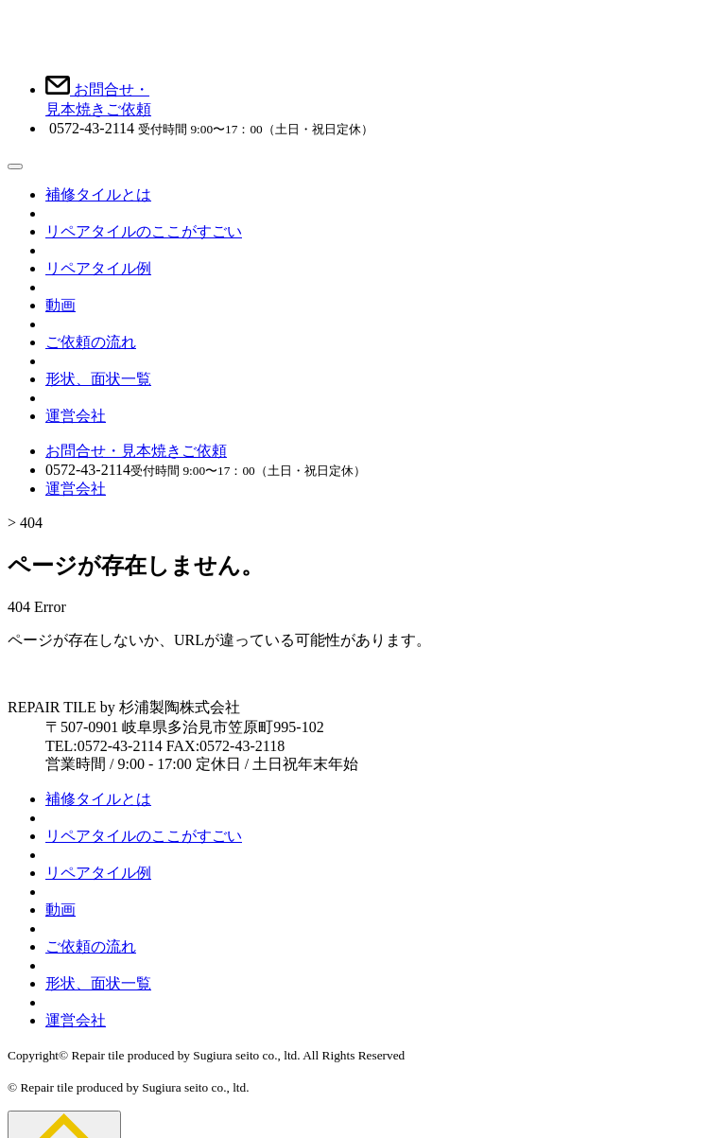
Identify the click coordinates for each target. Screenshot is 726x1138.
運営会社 (75, 416)
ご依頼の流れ (90, 342)
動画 (60, 305)
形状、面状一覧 (98, 379)
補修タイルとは (98, 194)
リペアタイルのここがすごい (143, 231)
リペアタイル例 (98, 268)
